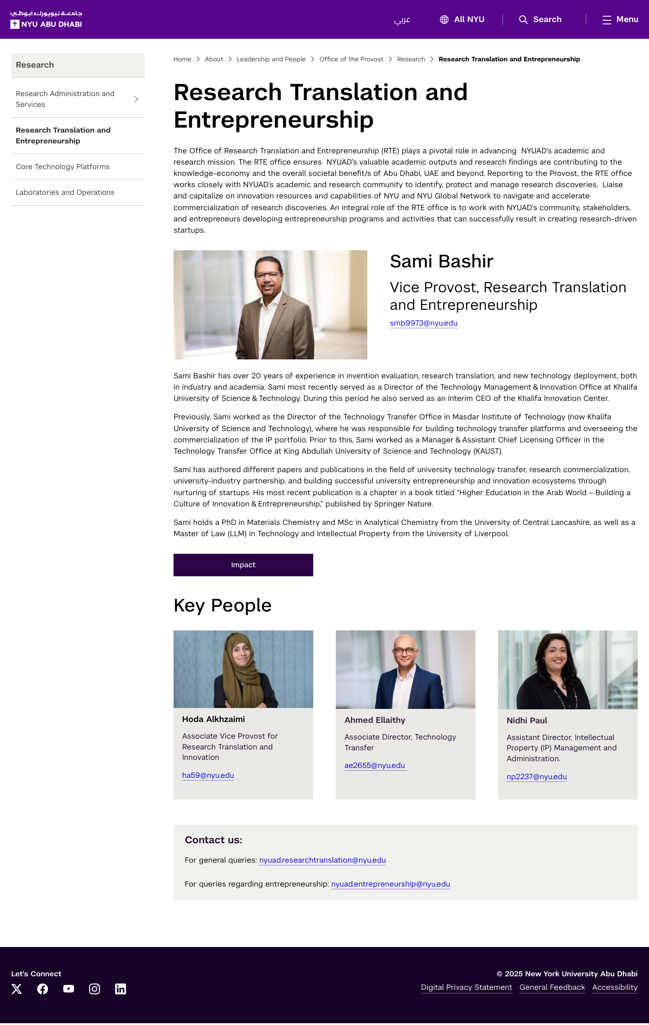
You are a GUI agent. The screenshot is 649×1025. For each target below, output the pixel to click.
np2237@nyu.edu (537, 778)
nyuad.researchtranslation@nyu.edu (322, 862)
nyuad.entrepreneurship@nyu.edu (390, 886)
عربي (401, 21)
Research (411, 61)
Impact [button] (243, 567)
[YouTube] (68, 992)
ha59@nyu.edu (208, 777)
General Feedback (552, 989)
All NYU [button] (459, 21)
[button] (542, 21)
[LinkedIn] (121, 992)
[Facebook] (43, 992)
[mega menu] (617, 20)
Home (183, 61)
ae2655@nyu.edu (375, 767)
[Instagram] (94, 992)
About (214, 61)
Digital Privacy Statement (466, 989)
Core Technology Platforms (63, 169)
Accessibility (615, 989)
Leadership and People (271, 61)
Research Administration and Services (65, 101)
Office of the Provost (352, 61)
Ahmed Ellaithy (374, 722)
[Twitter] (16, 992)
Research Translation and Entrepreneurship (63, 138)
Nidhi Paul (527, 722)
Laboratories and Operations (65, 194)
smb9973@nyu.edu (423, 325)
